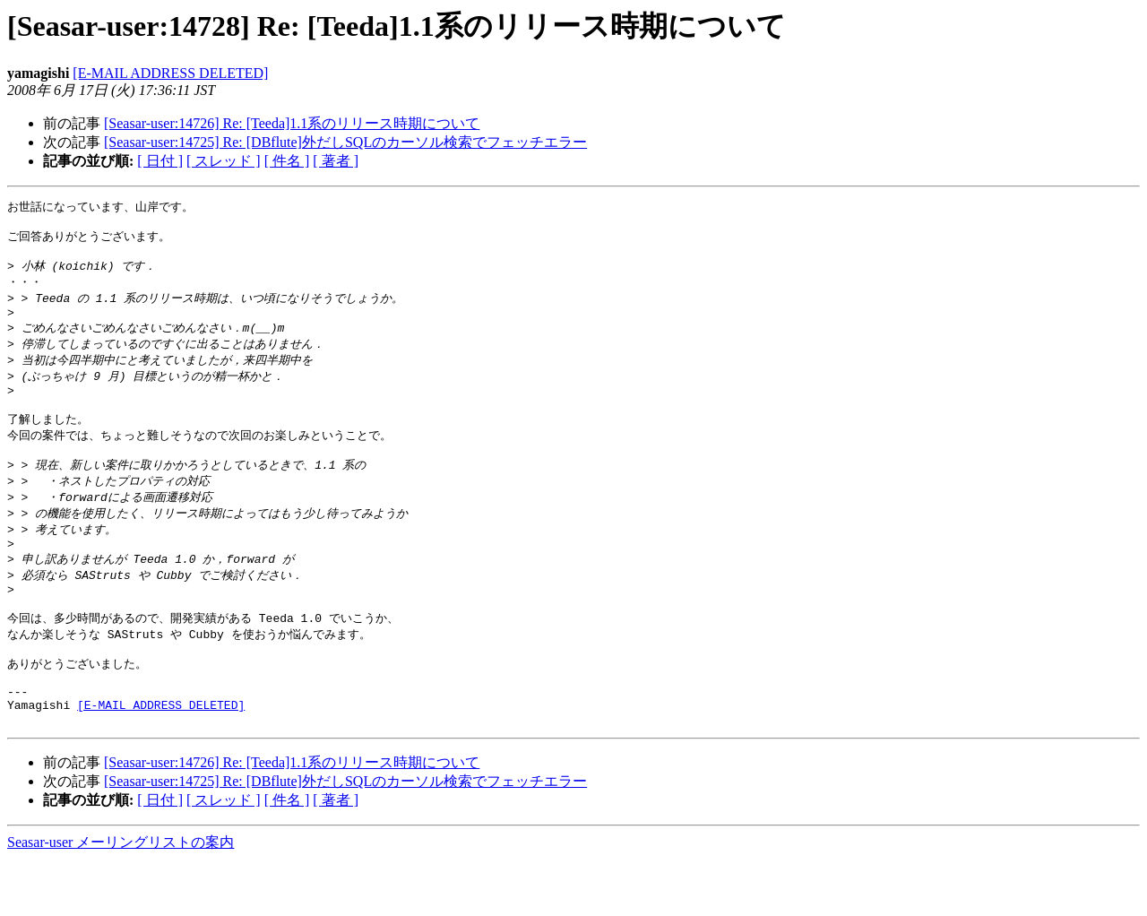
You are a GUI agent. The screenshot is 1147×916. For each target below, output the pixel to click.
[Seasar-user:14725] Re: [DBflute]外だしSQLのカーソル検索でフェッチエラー (345, 142)
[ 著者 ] (335, 161)
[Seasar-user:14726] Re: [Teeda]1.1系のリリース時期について (291, 123)
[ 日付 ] (160, 161)
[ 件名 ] (287, 161)
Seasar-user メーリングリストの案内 (120, 898)
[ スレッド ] (223, 161)
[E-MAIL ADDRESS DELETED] (170, 73)
